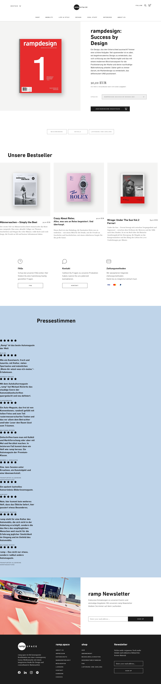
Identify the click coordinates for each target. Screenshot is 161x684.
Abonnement (87, 654)
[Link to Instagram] (33, 673)
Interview (107, 17)
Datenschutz (61, 657)
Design (78, 17)
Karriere (60, 674)
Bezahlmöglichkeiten (91, 657)
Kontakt (74, 286)
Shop (37, 17)
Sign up (140, 619)
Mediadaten (61, 664)
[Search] (144, 5)
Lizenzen (59, 667)
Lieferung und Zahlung (101, 131)
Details (77, 131)
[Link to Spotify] (39, 673)
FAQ (30, 286)
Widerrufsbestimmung (91, 661)
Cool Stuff (92, 17)
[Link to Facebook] (21, 673)
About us (122, 17)
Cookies (59, 677)
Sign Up (128, 671)
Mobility (49, 17)
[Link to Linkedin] (27, 673)
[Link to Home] (80, 7)
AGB (83, 651)
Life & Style (64, 17)
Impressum (60, 654)
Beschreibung (57, 131)
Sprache (94, 97)
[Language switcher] (16, 6)
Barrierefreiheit (63, 661)
